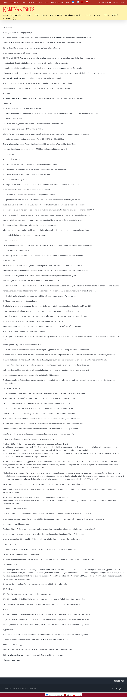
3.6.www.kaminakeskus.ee (13, 144)
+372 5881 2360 (119, 2)
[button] (14, 18)
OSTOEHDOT (119, 681)
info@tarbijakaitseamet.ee (109, 576)
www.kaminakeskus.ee (58, 38)
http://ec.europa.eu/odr (11, 660)
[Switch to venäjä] (86, 2)
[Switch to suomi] (58, 694)
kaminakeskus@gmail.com (63, 296)
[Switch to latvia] (82, 2)
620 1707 (83, 576)
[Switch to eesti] (73, 2)
